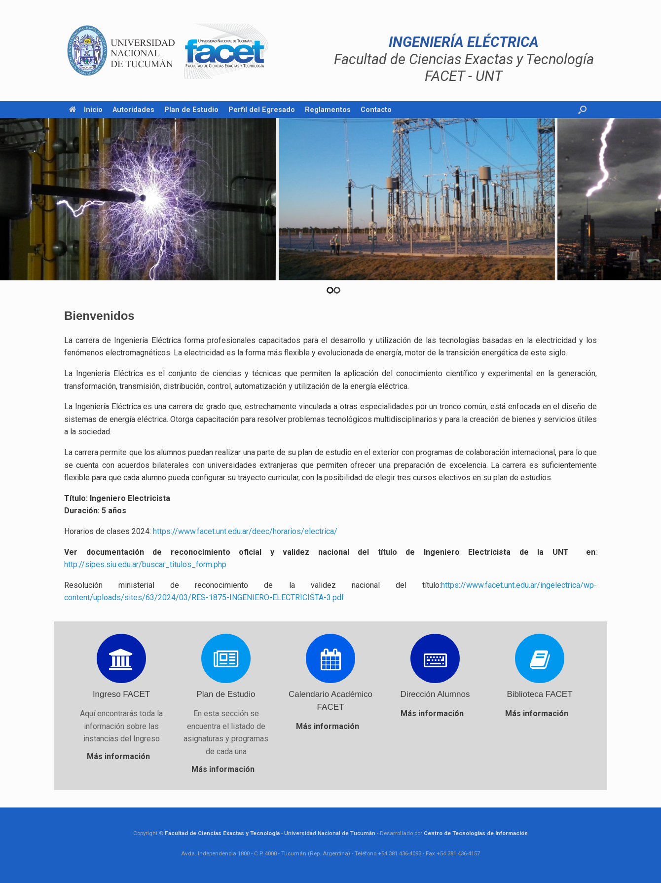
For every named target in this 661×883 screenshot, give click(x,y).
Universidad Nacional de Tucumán (329, 833)
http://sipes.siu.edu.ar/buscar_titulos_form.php (145, 564)
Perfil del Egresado (261, 110)
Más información (121, 756)
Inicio (86, 110)
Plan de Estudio (191, 110)
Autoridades (133, 110)
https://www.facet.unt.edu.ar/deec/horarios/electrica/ (245, 531)
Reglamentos (328, 110)
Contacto (376, 110)
